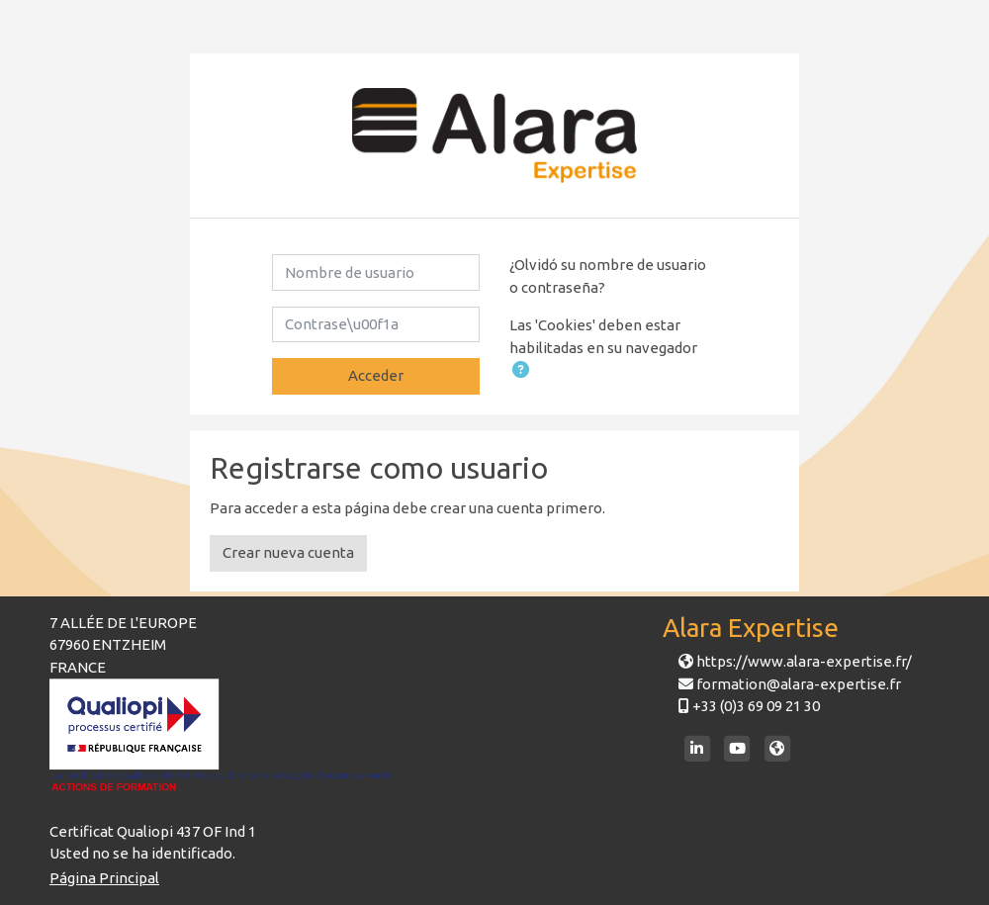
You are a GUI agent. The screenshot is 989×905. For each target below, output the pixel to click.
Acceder (376, 375)
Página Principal (104, 877)
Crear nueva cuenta (288, 552)
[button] (520, 371)
